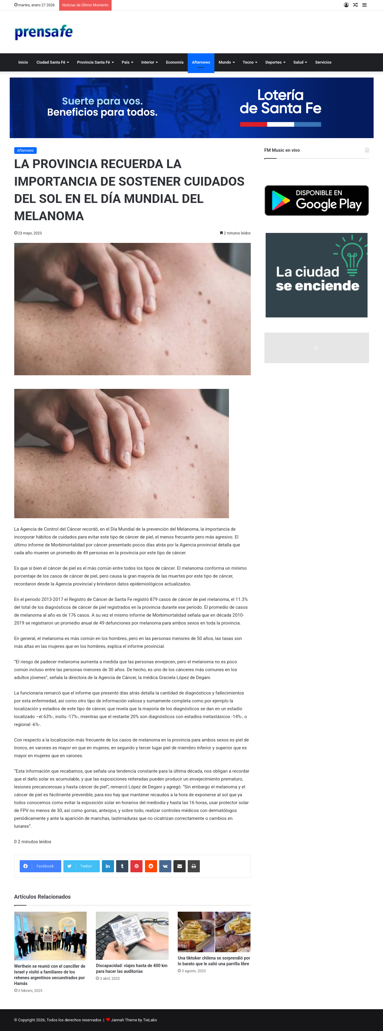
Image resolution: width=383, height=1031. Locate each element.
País (125, 62)
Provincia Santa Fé (93, 62)
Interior (147, 62)
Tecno (248, 62)
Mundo (225, 62)
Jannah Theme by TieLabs (134, 1020)
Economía (174, 62)
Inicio (23, 62)
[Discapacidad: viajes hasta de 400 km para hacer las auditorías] (132, 936)
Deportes (273, 62)
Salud (299, 62)
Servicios (323, 62)
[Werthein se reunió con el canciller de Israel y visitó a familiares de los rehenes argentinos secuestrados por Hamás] (50, 936)
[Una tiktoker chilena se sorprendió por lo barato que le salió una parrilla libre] (214, 932)
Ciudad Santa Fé (50, 62)
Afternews (201, 62)
